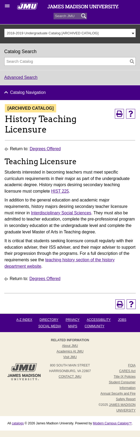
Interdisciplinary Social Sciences (61, 213)
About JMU (70, 346)
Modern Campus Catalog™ (112, 423)
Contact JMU (70, 377)
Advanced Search (20, 77)
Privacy (73, 320)
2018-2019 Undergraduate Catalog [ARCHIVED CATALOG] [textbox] (53, 33)
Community (94, 326)
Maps (72, 326)
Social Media (49, 326)
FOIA (131, 365)
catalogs (18, 423)
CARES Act (127, 371)
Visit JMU (70, 357)
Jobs (122, 320)
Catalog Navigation (28, 92)
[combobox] (70, 33)
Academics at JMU (70, 351)
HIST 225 (60, 191)
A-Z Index (24, 320)
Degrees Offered (45, 148)
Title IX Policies (125, 377)
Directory (49, 320)
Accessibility (99, 320)
